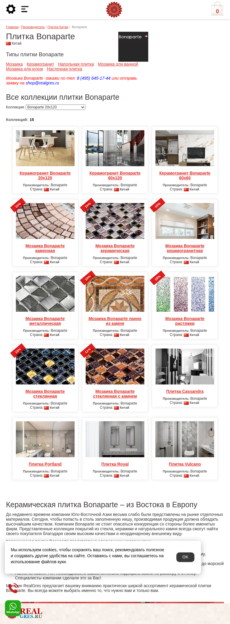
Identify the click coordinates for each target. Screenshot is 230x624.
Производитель (33, 27)
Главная (12, 27)
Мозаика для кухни (24, 68)
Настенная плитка (64, 68)
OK (185, 557)
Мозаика (14, 64)
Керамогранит (40, 64)
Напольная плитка (76, 64)
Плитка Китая (58, 27)
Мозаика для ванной (118, 64)
